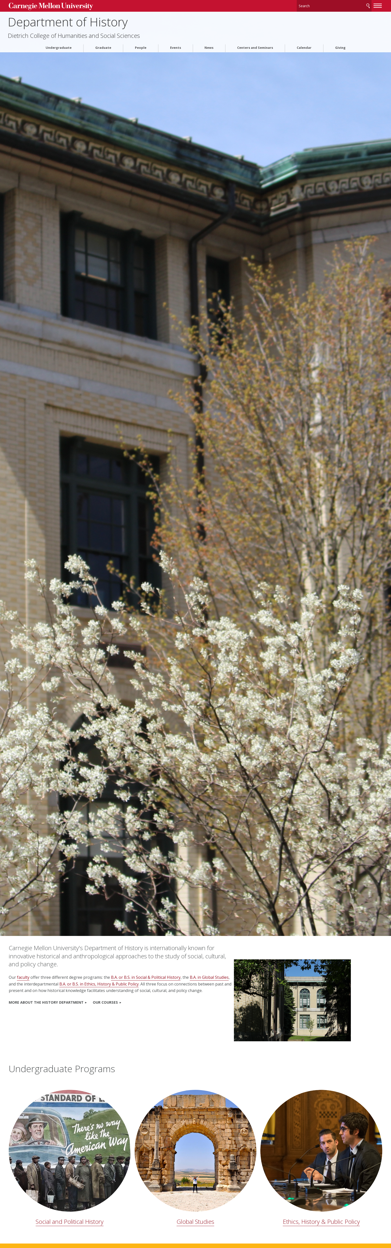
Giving (340, 46)
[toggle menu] (351, 4)
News (208, 46)
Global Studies (195, 1177)
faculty (49, 977)
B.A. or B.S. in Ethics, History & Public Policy (154, 984)
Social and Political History (87, 1177)
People (140, 46)
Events (175, 46)
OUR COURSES (132, 1008)
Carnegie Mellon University (75, 5)
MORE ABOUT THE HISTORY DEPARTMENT (72, 1008)
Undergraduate (59, 46)
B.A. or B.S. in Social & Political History (172, 977)
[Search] (307, 5)
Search (341, 5)
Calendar (304, 46)
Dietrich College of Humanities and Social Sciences (101, 34)
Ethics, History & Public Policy (303, 1177)
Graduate (103, 46)
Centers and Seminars (255, 46)
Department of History (95, 20)
